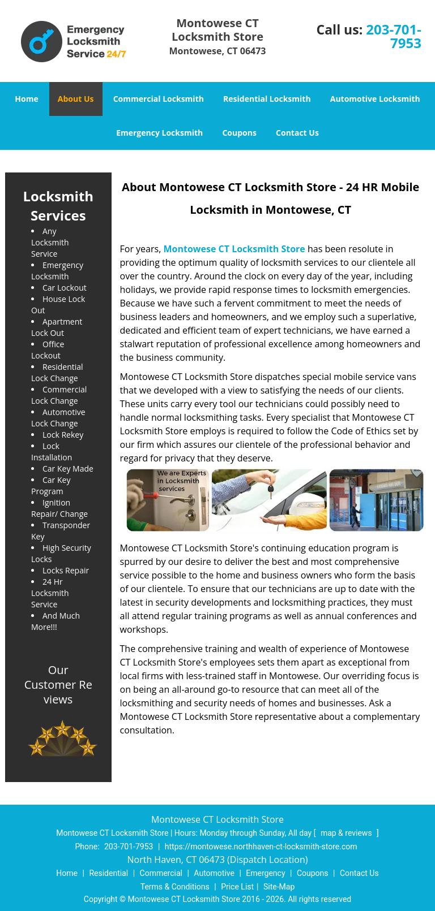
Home (26, 98)
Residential (108, 873)
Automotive (214, 873)
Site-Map (279, 886)
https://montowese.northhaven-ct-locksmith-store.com (261, 846)
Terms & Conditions (175, 886)
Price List (237, 886)
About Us (76, 98)
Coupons (239, 132)
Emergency (265, 873)
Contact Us (297, 132)
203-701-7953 (393, 36)
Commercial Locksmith (158, 98)
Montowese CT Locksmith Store (234, 249)
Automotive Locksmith (375, 98)
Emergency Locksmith (159, 132)
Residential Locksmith (267, 98)
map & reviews (347, 832)
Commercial (161, 873)
